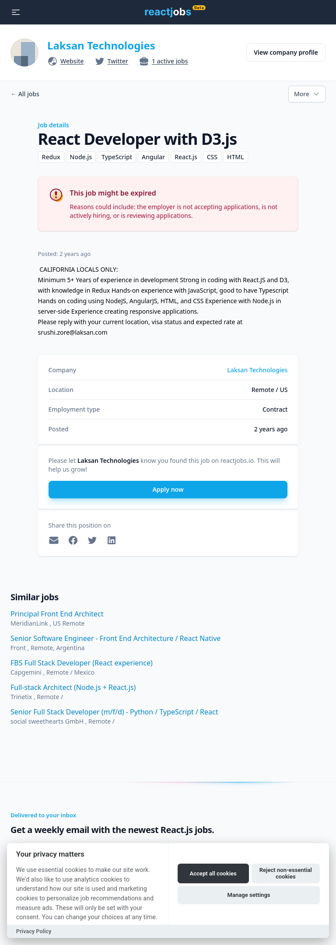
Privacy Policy (34, 931)
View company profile (286, 52)
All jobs (24, 94)
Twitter (118, 61)
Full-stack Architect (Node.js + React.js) (73, 687)
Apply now (167, 489)
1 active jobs (170, 61)
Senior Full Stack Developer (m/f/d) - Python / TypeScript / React (114, 712)
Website (72, 61)
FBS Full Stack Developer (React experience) (81, 663)
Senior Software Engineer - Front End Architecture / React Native (115, 638)
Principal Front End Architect (57, 614)
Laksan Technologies (101, 45)
